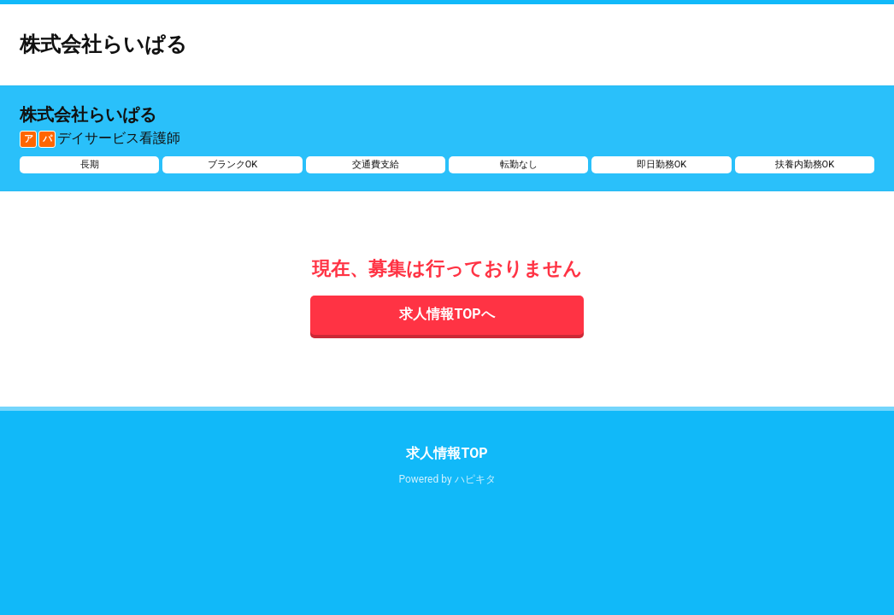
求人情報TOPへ (446, 314)
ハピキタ (475, 479)
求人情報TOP (446, 453)
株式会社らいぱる (103, 44)
